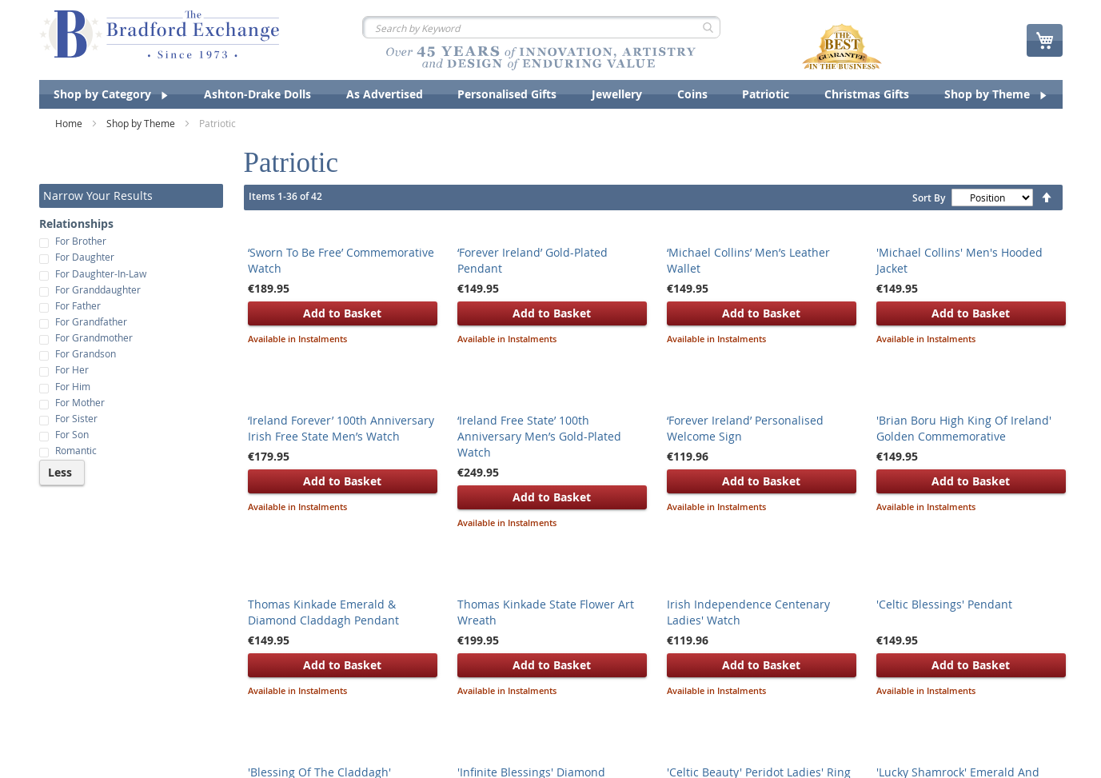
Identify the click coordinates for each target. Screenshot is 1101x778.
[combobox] (541, 27)
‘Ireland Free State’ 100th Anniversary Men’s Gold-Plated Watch (539, 436)
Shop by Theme (142, 123)
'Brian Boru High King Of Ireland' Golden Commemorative (963, 428)
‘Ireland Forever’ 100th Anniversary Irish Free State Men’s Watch (341, 428)
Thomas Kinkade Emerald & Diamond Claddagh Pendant (323, 612)
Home (70, 123)
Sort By (928, 198)
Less (60, 472)
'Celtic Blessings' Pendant (944, 604)
